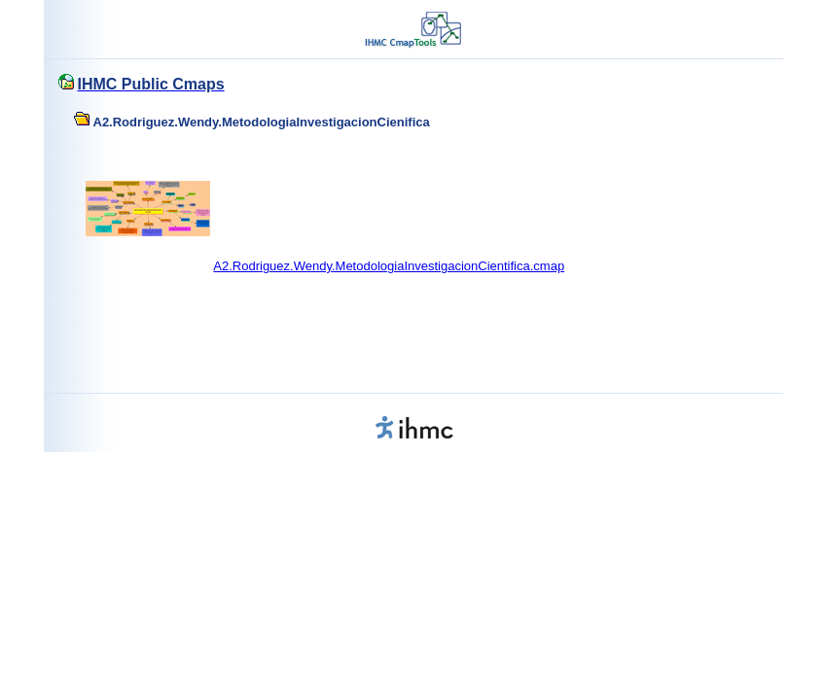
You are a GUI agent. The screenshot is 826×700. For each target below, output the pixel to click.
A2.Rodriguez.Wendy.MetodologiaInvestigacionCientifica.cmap (388, 266)
